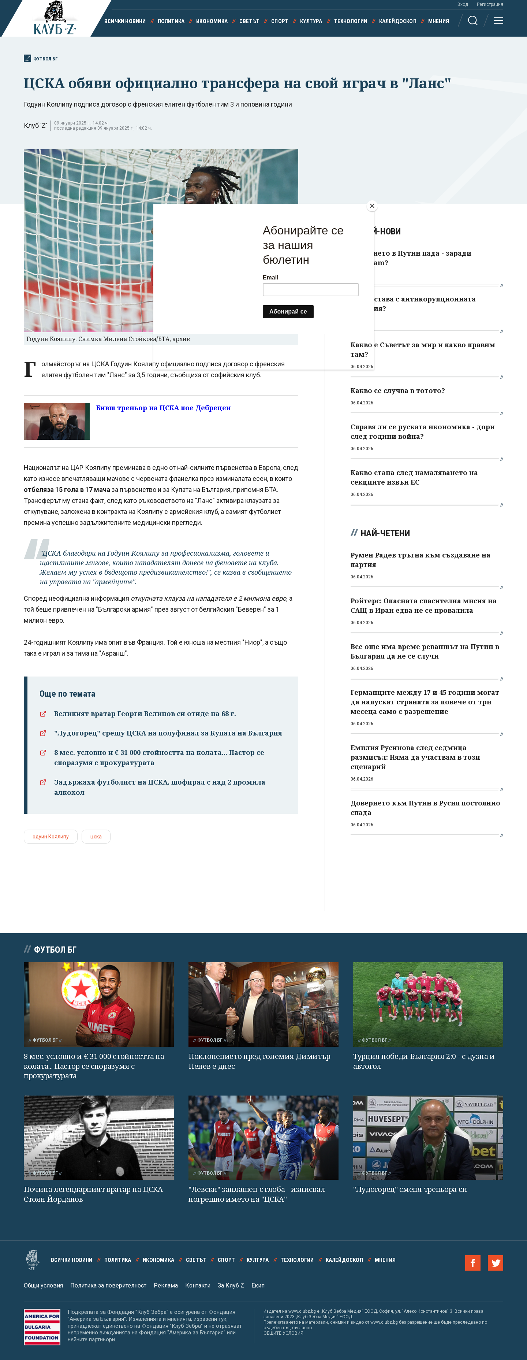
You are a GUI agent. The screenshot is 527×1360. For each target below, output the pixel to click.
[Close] (372, 205)
